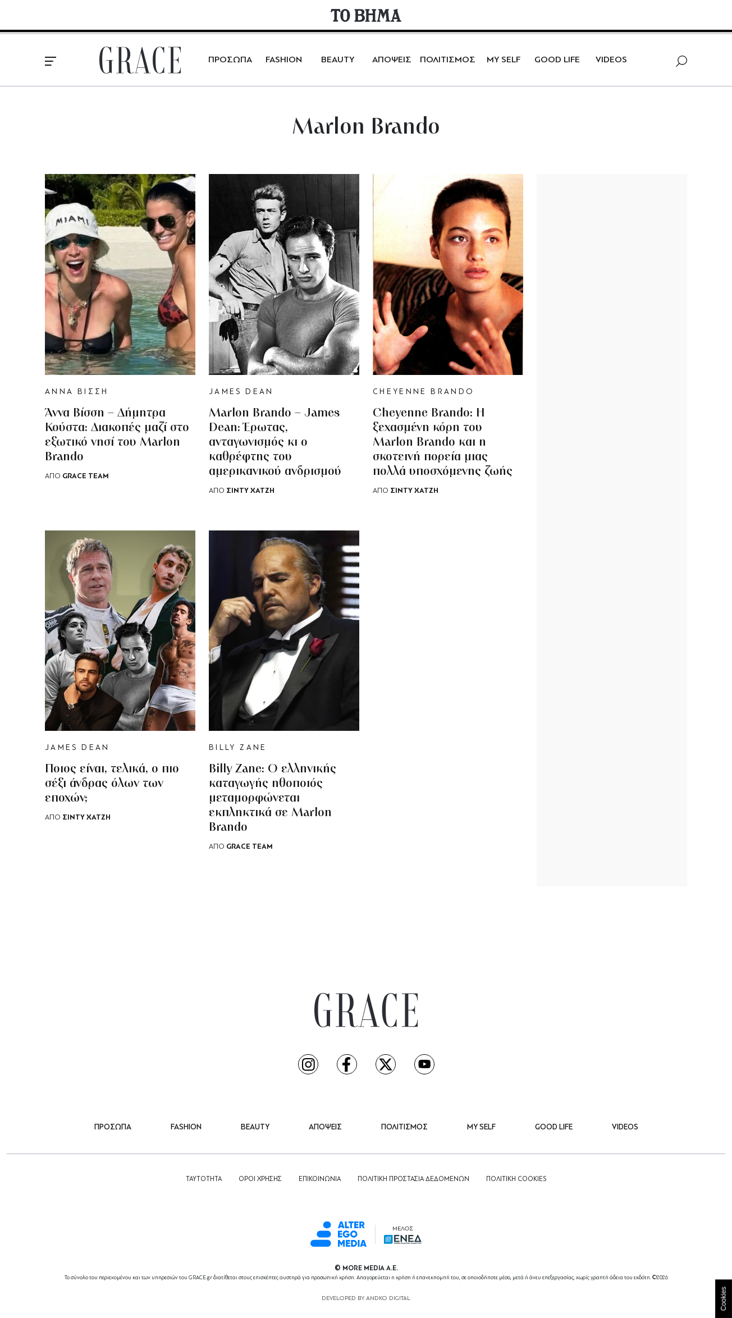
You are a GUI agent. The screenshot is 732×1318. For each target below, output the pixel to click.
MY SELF (503, 60)
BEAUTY (337, 60)
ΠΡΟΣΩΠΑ (230, 60)
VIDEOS (611, 60)
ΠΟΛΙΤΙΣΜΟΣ (447, 60)
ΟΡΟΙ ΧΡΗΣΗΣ (260, 1179)
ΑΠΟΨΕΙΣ (391, 60)
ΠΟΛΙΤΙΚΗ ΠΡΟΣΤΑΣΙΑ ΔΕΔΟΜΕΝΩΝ (413, 1179)
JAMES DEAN (241, 392)
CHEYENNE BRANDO (423, 392)
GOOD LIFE (557, 60)
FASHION (284, 60)
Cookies (724, 1299)
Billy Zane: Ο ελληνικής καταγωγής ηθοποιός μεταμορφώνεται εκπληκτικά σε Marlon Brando (272, 798)
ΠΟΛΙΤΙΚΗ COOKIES (516, 1179)
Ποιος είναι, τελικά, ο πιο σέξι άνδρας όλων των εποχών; (112, 784)
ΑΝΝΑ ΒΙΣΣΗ (77, 392)
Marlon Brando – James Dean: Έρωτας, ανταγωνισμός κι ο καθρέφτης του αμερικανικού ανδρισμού (275, 442)
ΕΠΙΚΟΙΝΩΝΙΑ (320, 1179)
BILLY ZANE (238, 748)
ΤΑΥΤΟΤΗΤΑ (204, 1179)
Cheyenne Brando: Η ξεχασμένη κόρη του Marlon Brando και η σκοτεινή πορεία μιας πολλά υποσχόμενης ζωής (443, 442)
